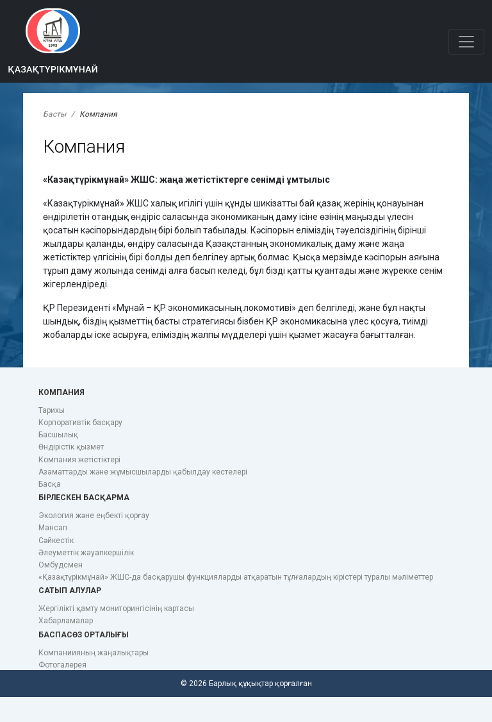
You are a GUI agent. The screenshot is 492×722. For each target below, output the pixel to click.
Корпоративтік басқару (80, 422)
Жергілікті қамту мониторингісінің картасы (116, 608)
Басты (54, 114)
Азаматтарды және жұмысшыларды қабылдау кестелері (142, 471)
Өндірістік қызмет (71, 446)
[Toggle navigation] (466, 42)
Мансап (52, 527)
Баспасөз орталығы (83, 634)
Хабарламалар (65, 620)
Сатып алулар (69, 590)
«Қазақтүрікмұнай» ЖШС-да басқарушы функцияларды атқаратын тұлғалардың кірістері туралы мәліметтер (235, 577)
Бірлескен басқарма (83, 497)
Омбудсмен (60, 564)
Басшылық (58, 434)
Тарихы (51, 410)
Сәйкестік (56, 540)
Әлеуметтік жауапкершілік (86, 552)
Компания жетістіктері (79, 459)
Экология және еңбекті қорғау (93, 515)
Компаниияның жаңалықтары (93, 652)
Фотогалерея (62, 664)
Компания (61, 392)
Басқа (49, 484)
